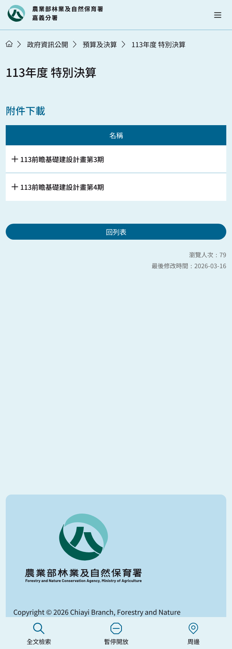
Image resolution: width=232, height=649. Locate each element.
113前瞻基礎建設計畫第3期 (62, 159)
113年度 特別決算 (158, 44)
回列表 (116, 232)
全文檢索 (38, 634)
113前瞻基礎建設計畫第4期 (62, 187)
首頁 (9, 43)
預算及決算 (100, 44)
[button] (217, 15)
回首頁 (55, 13)
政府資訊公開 (47, 44)
